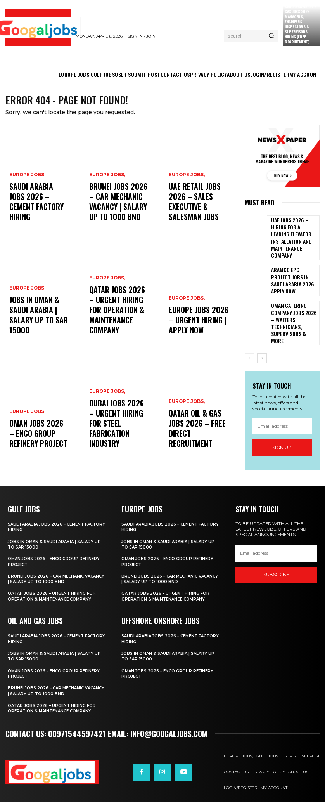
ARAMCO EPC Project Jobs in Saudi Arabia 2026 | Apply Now (291, 269)
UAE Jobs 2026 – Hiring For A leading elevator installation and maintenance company (293, 233)
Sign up (282, 426)
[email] (282, 404)
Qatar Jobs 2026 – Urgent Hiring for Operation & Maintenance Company (118, 322)
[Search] (271, 36)
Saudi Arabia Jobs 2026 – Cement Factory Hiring (32, 212)
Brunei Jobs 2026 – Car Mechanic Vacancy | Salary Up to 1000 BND (117, 209)
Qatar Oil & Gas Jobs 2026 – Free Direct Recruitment (196, 439)
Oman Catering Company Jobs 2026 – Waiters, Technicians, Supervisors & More (294, 305)
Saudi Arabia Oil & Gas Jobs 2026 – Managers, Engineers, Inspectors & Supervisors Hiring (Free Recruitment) (300, 24)
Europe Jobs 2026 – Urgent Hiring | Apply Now (196, 326)
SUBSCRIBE (276, 566)
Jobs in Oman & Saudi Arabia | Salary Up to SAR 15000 (37, 326)
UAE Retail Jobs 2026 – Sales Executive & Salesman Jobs (198, 212)
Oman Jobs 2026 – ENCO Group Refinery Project (39, 439)
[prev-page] (249, 337)
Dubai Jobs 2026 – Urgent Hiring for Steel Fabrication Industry (113, 436)
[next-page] (262, 337)
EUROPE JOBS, (26, 196)
